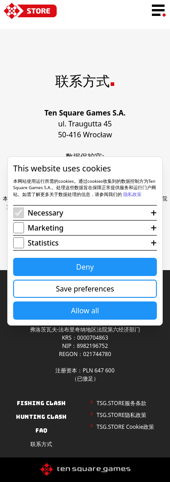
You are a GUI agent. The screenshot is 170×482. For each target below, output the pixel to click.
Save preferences (85, 289)
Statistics (43, 243)
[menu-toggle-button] (158, 11)
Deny (85, 267)
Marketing (45, 228)
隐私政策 (132, 194)
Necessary (45, 213)
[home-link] (30, 11)
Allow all (85, 311)
